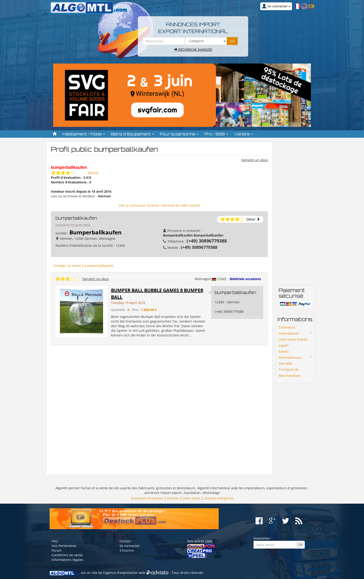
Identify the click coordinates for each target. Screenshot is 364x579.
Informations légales (67, 559)
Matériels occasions (245, 279)
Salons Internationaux (290, 354)
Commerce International (289, 330)
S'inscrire (127, 550)
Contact (125, 541)
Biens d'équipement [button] (132, 134)
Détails (93, 173)
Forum (57, 550)
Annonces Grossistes (147, 498)
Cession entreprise (218, 498)
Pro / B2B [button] (216, 134)
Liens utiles (191, 498)
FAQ (55, 541)
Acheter (173, 498)
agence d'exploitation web (125, 572)
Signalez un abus (254, 160)
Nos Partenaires (64, 546)
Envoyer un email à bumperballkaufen (84, 265)
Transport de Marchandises (290, 372)
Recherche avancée (193, 49)
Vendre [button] (243, 134)
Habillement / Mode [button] (83, 134)
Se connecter (130, 546)
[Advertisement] (159, 410)
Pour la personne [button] (179, 134)
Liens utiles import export (293, 342)
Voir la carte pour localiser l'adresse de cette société (159, 205)
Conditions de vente (67, 555)
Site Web (285, 363)
